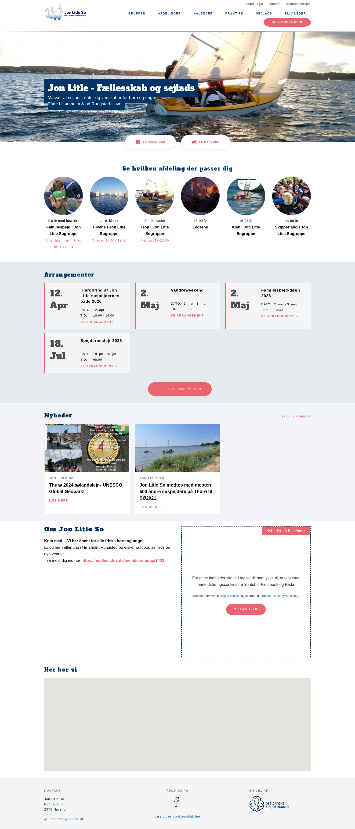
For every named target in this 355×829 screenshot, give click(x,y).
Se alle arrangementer (180, 389)
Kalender (203, 13)
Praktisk (234, 13)
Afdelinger (169, 13)
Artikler (274, 4)
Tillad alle (245, 609)
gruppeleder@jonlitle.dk (64, 819)
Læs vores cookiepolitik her (178, 816)
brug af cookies (230, 596)
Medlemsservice (298, 4)
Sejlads (264, 13)
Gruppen (136, 13)
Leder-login (254, 4)
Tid (83, 315)
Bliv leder (295, 13)
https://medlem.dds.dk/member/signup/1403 (122, 560)
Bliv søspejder (287, 22)
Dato (85, 310)
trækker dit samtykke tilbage (280, 596)
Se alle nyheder (296, 416)
